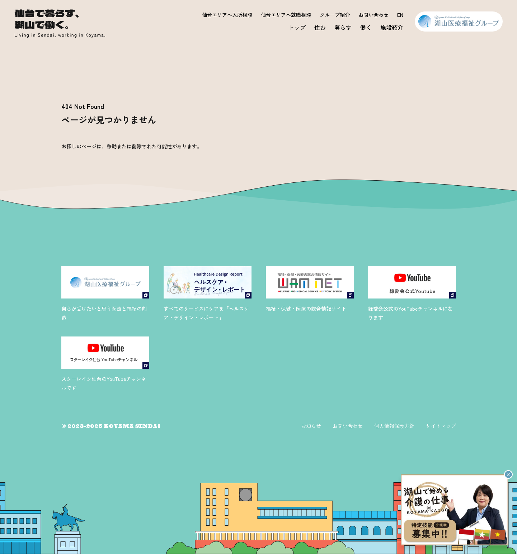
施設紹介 (391, 27)
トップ (297, 27)
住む (320, 27)
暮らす (343, 27)
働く (366, 27)
